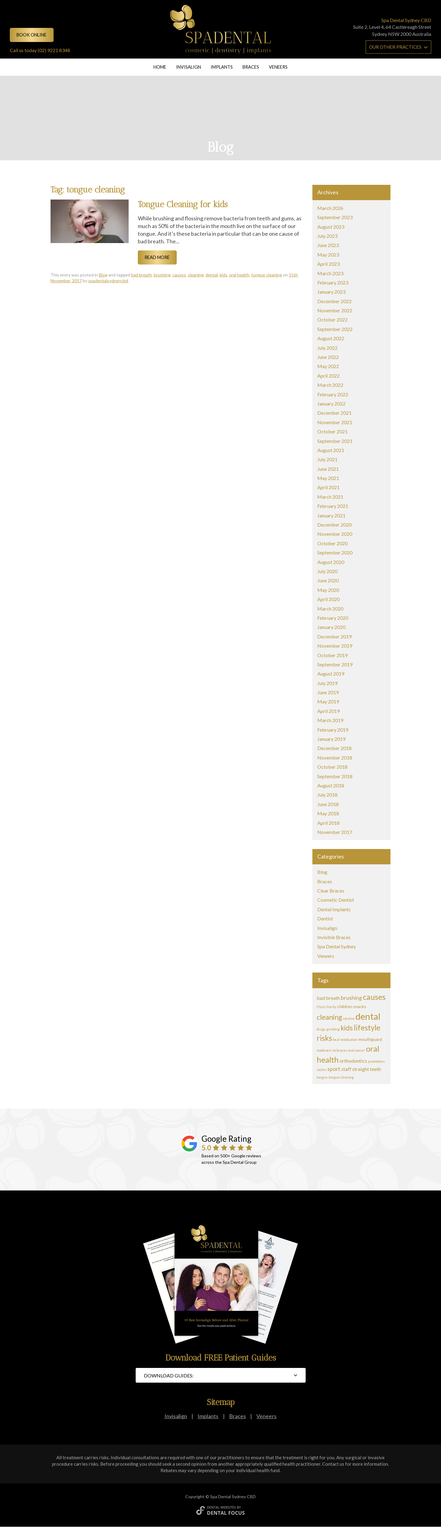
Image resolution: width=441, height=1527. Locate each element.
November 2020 (334, 534)
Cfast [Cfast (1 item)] (321, 1007)
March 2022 (330, 385)
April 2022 (328, 376)
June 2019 (328, 692)
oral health (239, 274)
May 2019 (328, 701)
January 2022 (331, 403)
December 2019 (334, 636)
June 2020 (328, 580)
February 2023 (332, 282)
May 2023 (328, 254)
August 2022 (330, 338)
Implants (222, 67)
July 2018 (327, 795)
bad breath (141, 274)
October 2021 (332, 431)
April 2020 (328, 599)
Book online (32, 34)
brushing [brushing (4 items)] (351, 997)
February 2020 (332, 618)
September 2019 (334, 664)
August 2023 (330, 227)
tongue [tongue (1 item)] (322, 1077)
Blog (103, 274)
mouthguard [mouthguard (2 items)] (370, 1039)
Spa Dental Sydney (336, 946)
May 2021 (328, 478)
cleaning (196, 274)
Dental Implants (334, 909)
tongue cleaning (266, 274)
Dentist (325, 918)
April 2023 (328, 264)
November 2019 (334, 646)
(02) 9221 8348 (54, 50)
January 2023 (331, 292)
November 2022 (334, 310)
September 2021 (334, 441)
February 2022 (332, 394)
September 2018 (334, 776)
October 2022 (332, 319)
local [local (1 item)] (336, 1039)
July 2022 (327, 348)
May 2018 (328, 813)
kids (223, 274)
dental (211, 274)
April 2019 (328, 711)
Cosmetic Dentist (335, 900)
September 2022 (334, 329)
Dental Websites (221, 1507)
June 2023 (328, 245)
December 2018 (334, 748)
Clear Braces (330, 890)
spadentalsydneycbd (108, 280)
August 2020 (330, 562)
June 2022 (328, 357)
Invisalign (188, 67)
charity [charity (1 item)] (331, 1007)
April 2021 (328, 487)
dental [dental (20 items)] (368, 1016)
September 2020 (334, 552)
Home (159, 67)
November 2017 (334, 832)
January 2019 (331, 739)
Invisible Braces (334, 937)
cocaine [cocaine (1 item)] (349, 1018)
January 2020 (331, 627)
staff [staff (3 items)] (346, 1069)
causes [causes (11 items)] (374, 996)
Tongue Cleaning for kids (183, 204)
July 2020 (327, 571)
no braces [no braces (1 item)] (339, 1050)
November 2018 (334, 757)
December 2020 (334, 524)
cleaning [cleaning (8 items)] (329, 1017)
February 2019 (332, 730)
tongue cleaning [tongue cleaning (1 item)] (341, 1077)
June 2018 (328, 804)
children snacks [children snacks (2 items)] (351, 1006)
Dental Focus (226, 1513)
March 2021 (330, 497)
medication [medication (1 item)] (349, 1039)
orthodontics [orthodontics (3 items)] (353, 1061)
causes (179, 274)
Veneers (278, 67)
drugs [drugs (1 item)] (321, 1029)
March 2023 (330, 273)
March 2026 (330, 208)
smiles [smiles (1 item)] (321, 1070)
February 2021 (332, 506)
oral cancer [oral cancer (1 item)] (356, 1050)
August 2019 (330, 673)
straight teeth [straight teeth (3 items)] (366, 1069)
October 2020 (332, 543)
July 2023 (327, 236)
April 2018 (328, 823)
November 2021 (334, 422)
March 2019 (330, 720)
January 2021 (331, 515)
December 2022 (334, 301)
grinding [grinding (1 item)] (333, 1029)
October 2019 (332, 655)
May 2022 (328, 366)
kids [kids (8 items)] (347, 1028)
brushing (162, 274)
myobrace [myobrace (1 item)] (324, 1050)
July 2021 (327, 459)
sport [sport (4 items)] (333, 1068)
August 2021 (330, 450)
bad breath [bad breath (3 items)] (328, 998)
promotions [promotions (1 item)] (376, 1061)
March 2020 (330, 608)
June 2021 (328, 469)
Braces (251, 67)
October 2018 (332, 767)
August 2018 (330, 785)
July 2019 (327, 683)
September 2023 (334, 217)
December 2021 (334, 413)
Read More (157, 257)
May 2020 (328, 590)
